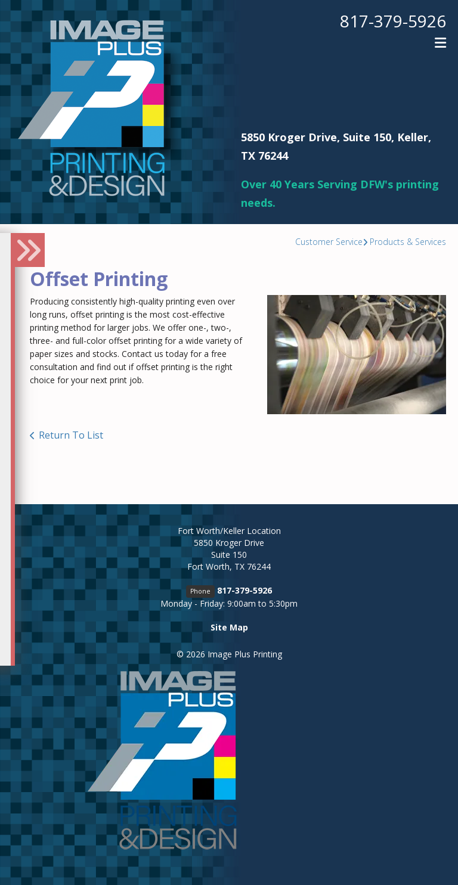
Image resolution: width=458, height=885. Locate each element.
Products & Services (408, 241)
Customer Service (329, 241)
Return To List (71, 435)
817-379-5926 (393, 21)
